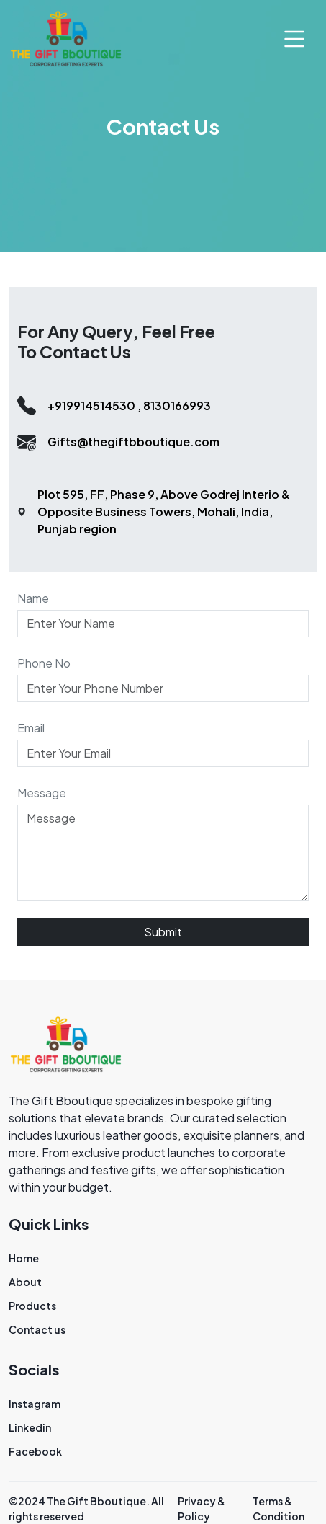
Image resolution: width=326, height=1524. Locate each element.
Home (24, 1257)
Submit (163, 931)
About (25, 1281)
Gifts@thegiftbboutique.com (133, 441)
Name (33, 598)
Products (32, 1305)
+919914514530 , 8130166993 (129, 405)
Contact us (37, 1329)
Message (41, 792)
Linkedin (30, 1427)
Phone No (44, 662)
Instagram (34, 1403)
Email (31, 727)
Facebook (35, 1451)
